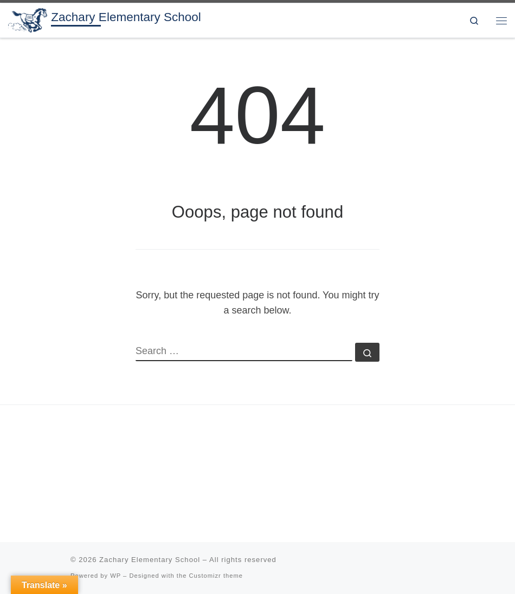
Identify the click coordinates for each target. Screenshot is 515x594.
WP (115, 575)
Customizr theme (216, 575)
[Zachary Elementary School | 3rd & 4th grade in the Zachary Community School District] (27, 19)
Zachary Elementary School (149, 560)
